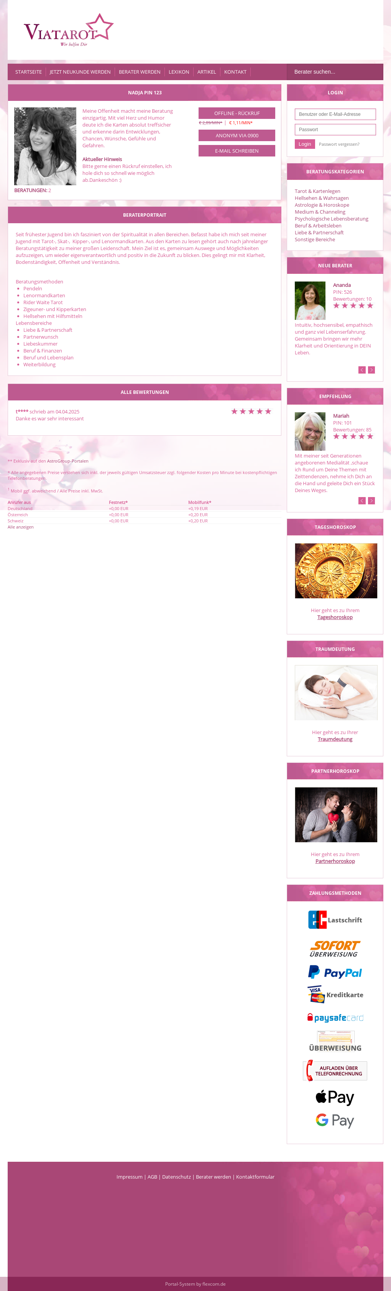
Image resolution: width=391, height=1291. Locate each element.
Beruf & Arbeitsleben (318, 225)
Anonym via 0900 (237, 135)
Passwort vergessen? (339, 144)
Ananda (342, 285)
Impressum (130, 1176)
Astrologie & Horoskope (322, 204)
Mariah (341, 415)
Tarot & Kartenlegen (317, 191)
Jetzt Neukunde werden (80, 71)
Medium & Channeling (320, 211)
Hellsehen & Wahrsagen (322, 197)
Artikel (206, 71)
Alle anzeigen (21, 527)
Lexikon (179, 71)
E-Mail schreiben (237, 150)
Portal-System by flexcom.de (195, 1284)
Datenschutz (176, 1176)
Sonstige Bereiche (315, 239)
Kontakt (235, 71)
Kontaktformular (255, 1176)
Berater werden (140, 71)
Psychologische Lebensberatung (331, 218)
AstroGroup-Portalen (68, 461)
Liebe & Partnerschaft (319, 232)
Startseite (28, 71)
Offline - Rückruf (237, 113)
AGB (152, 1176)
